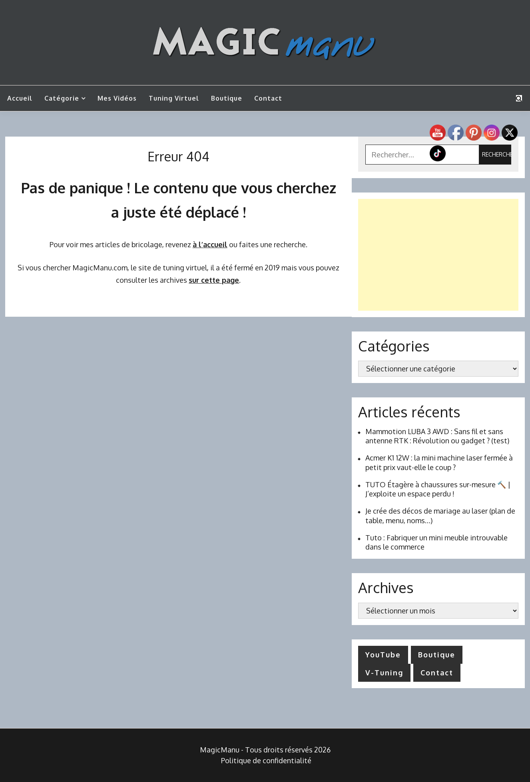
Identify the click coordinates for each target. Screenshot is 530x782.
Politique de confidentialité (266, 760)
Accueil (19, 98)
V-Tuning (384, 672)
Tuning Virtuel (174, 98)
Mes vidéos (117, 98)
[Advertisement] (438, 255)
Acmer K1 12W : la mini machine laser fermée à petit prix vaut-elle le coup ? (439, 462)
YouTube (383, 654)
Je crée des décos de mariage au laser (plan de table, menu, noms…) (440, 515)
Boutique (226, 98)
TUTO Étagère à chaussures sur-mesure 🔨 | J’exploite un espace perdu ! (437, 489)
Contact (268, 98)
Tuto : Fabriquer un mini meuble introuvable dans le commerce (436, 542)
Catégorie (61, 98)
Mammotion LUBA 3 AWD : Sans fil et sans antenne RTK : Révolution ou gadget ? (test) (437, 436)
